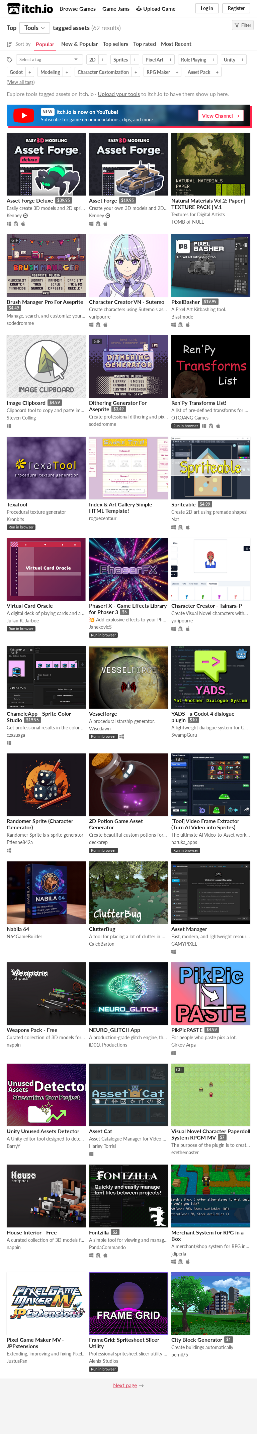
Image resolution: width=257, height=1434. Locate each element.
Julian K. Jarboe (23, 620)
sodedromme (20, 323)
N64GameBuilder (24, 936)
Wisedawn (100, 728)
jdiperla (178, 1254)
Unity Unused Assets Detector (43, 1131)
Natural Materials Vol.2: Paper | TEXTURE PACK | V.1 (208, 203)
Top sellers (115, 43)
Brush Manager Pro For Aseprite (45, 301)
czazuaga (16, 735)
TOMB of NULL (187, 222)
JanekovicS (100, 627)
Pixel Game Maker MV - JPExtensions (35, 1342)
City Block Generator (196, 1339)
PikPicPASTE (186, 1030)
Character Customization (103, 72)
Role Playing (193, 60)
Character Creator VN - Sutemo (126, 301)
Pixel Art (154, 60)
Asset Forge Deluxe (30, 200)
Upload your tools (119, 94)
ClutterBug (102, 929)
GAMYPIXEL (184, 944)
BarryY (13, 1146)
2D (92, 60)
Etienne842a (20, 842)
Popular (45, 44)
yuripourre (99, 317)
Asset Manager (189, 929)
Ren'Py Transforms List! (199, 402)
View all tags (20, 82)
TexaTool (17, 504)
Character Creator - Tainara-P (206, 605)
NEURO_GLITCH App (114, 1030)
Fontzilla (99, 1232)
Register (236, 8)
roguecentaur (102, 518)
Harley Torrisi (102, 1146)
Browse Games (78, 8)
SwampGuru (184, 735)
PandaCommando (107, 1247)
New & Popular (79, 43)
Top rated (144, 43)
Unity (229, 60)
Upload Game (156, 8)
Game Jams (116, 8)
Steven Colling (21, 418)
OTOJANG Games (189, 418)
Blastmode (182, 317)
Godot (16, 72)
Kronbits (15, 519)
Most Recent (176, 43)
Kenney (14, 215)
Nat (175, 519)
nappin (14, 1045)
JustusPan (17, 1361)
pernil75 (179, 1354)
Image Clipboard (26, 402)
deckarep (98, 842)
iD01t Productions (108, 1045)
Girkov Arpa (183, 1045)
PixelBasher (185, 301)
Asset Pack (199, 72)
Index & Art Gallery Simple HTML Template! (120, 507)
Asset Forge (103, 200)
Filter (242, 25)
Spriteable (183, 504)
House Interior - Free (32, 1232)
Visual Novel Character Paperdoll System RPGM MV (210, 1134)
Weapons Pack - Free (32, 1030)
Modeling (50, 72)
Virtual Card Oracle (30, 605)
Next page (125, 1385)
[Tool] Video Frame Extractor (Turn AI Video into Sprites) (205, 824)
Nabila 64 (18, 929)
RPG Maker (158, 72)
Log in (207, 8)
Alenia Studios (103, 1361)
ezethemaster (185, 1152)
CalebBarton (101, 944)
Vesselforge (103, 713)
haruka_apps (184, 842)
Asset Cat (100, 1131)
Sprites (120, 60)
